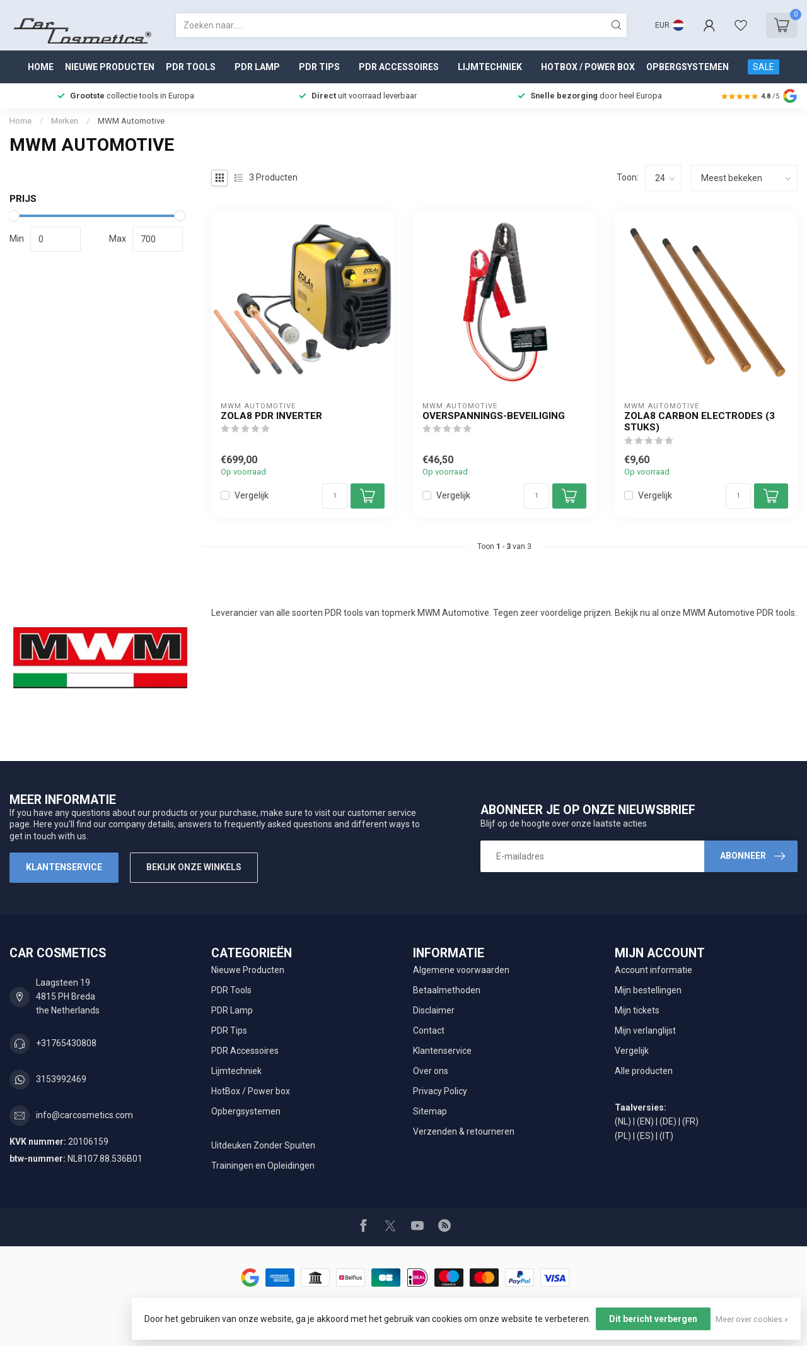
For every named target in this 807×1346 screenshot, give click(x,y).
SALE (763, 67)
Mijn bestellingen (648, 990)
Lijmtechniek (490, 67)
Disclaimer (434, 1010)
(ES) (645, 1136)
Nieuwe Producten (109, 67)
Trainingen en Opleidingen (263, 1165)
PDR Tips (319, 67)
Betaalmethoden (446, 990)
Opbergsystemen (687, 67)
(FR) (690, 1121)
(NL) (623, 1121)
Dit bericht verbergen (653, 1319)
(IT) (666, 1136)
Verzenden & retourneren (463, 1131)
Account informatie (653, 970)
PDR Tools (191, 67)
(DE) (667, 1121)
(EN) (645, 1121)
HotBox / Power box (588, 67)
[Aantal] (334, 496)
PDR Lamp (257, 67)
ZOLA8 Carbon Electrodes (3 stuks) (699, 421)
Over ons (430, 1071)
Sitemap (430, 1111)
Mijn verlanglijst (645, 1030)
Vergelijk (252, 495)
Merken (64, 121)
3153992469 (61, 1079)
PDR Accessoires (399, 67)
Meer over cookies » (752, 1319)
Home (41, 67)
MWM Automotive (131, 121)
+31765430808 (66, 1043)
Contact (428, 1030)
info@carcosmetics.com (84, 1115)
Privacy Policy (440, 1091)
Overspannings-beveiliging (493, 416)
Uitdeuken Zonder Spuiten (263, 1145)
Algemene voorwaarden (461, 970)
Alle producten (644, 1071)
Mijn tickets (637, 1010)
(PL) (623, 1136)
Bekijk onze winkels (193, 867)
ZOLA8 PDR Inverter (271, 416)
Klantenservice (64, 867)
